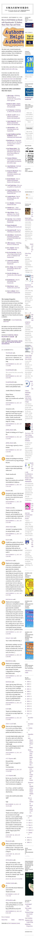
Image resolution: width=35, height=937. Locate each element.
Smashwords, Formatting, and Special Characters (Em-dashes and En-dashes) (14, 237)
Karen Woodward (12, 225)
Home (12, 919)
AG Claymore (10, 110)
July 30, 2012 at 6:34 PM (14, 879)
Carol (7, 708)
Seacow (8, 539)
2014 (28, 706)
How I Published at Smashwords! (13, 291)
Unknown (8, 456)
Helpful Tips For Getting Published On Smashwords (13, 105)
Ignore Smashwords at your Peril (13, 286)
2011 (28, 713)
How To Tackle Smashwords (13, 248)
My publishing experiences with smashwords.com (14, 191)
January (30, 832)
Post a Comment (6, 917)
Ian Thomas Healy (12, 148)
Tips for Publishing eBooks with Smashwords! (13, 198)
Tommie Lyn (10, 207)
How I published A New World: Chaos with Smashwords (13, 214)
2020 (28, 691)
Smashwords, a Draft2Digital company (19, 11)
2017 (28, 698)
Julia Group (10, 95)
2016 (28, 701)
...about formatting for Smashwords (14, 208)
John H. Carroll (11, 115)
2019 (28, 694)
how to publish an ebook (13, 342)
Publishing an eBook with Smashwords (14, 110)
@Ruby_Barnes (10, 429)
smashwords (6, 343)
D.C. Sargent (10, 247)
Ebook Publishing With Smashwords (14, 136)
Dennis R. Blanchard (12, 171)
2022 (28, 686)
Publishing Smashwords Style (14, 203)
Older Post (21, 919)
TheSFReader (9, 353)
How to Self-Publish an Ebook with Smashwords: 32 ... (30, 805)
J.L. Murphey (10, 203)
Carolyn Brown (11, 196)
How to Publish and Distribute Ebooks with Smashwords (13, 116)
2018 (28, 696)
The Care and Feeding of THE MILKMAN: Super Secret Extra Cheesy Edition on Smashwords (13, 152)
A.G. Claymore (9, 758)
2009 (28, 840)
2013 (28, 708)
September (30, 734)
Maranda (8, 490)
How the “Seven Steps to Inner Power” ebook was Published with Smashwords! (14, 255)
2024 (28, 681)
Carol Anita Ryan (11, 185)
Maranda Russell (11, 230)
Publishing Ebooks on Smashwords (14, 243)
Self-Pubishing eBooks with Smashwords (12, 129)
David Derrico (11, 279)
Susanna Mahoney (12, 158)
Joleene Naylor (9, 526)
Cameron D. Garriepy (13, 260)
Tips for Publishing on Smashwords (14, 230)
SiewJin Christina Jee (12, 273)
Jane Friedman (28, 918)
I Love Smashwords (16, 320)
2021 (28, 689)
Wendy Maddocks (12, 190)
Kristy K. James (11, 103)
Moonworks (9, 841)
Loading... (27, 856)
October (30, 728)
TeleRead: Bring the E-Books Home (29, 914)
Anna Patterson (11, 166)
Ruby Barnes (10, 286)
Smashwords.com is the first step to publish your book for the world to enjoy (14, 161)
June (29, 822)
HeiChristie (8, 682)
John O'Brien (10, 212)
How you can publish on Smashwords (14, 186)
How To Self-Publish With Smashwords (13, 281)
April (29, 827)
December (30, 717)
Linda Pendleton (11, 134)
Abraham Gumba (10, 883)
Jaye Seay (9, 219)
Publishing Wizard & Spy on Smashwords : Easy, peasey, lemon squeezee (14, 98)
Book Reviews (9, 560)
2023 (28, 684)
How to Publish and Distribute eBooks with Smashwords (14, 268)
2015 (28, 703)
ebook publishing (12, 341)
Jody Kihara (10, 235)
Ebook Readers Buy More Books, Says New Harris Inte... (30, 757)
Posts (28, 194)
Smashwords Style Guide (10, 79)
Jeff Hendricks (11, 127)
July (29, 820)
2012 (28, 711)
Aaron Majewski (11, 121)
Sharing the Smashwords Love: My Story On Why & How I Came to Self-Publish (14, 143)
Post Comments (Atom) (14, 923)
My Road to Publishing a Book (14, 166)
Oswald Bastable (10, 370)
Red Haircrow (11, 140)
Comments (29, 198)
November (30, 724)
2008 (28, 842)
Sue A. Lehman (11, 291)
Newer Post (4, 919)
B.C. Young (10, 267)
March (30, 830)
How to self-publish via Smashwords (13, 262)
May (29, 825)
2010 (28, 837)
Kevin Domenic (11, 179)
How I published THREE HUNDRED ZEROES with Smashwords (14, 173)
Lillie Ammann (11, 243)
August (30, 816)
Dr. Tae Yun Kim (11, 252)
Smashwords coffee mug (11, 69)
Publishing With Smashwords (14, 227)
